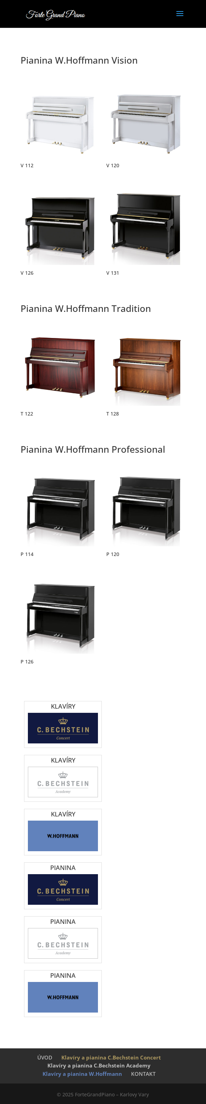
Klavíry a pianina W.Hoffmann (82, 1073)
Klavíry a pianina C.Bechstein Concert (111, 1057)
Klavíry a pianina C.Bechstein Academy (99, 1065)
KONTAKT (143, 1073)
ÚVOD (44, 1057)
